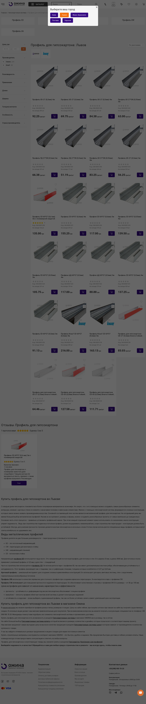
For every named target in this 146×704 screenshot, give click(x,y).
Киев (54, 15)
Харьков (68, 20)
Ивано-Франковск (79, 15)
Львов (64, 15)
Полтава (55, 20)
